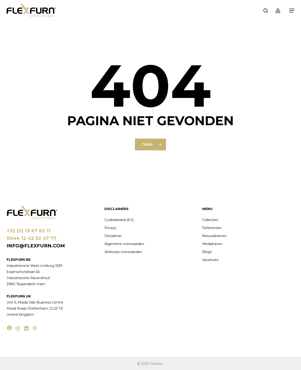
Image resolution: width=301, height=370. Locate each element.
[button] (291, 10)
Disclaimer (113, 236)
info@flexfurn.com (36, 246)
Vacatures (210, 260)
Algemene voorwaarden (124, 244)
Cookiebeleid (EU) (119, 220)
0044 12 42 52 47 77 (31, 238)
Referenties (212, 228)
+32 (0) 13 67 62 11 (29, 231)
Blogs (207, 252)
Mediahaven (212, 244)
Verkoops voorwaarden (123, 252)
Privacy (110, 228)
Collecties (210, 220)
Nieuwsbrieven (214, 236)
